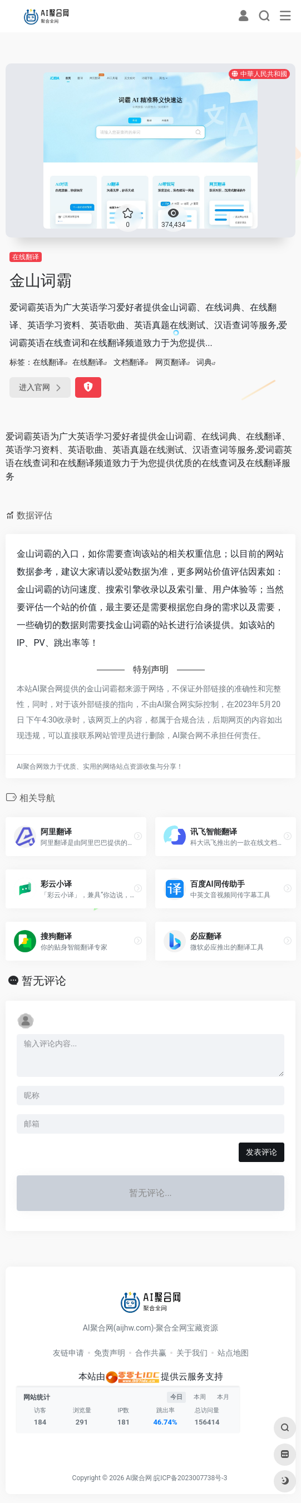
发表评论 (261, 1152)
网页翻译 (170, 362)
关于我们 (192, 1352)
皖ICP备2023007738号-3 (190, 1478)
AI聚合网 (139, 1478)
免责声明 (109, 1352)
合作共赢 (150, 1352)
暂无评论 (44, 980)
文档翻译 (129, 362)
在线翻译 (25, 257)
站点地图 (233, 1352)
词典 (204, 362)
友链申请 (68, 1352)
